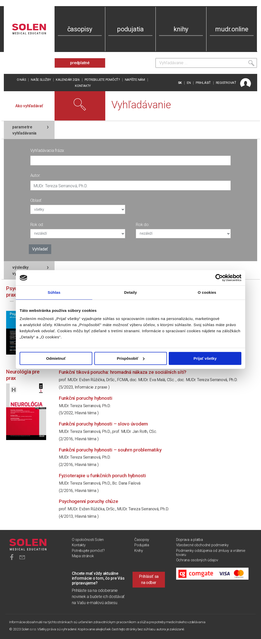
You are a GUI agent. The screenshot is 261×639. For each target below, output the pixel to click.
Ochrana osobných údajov (197, 560)
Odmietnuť (56, 358)
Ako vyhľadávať (29, 105)
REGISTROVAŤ (226, 83)
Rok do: (142, 224)
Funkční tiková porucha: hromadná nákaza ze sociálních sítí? (122, 372)
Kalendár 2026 (68, 80)
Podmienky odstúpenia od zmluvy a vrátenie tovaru (210, 553)
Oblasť (36, 200)
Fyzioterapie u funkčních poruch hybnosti (102, 475)
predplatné (79, 62)
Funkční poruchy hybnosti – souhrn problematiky (110, 450)
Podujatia (141, 545)
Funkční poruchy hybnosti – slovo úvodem (103, 424)
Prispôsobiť (131, 358)
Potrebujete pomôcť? (102, 80)
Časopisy (141, 540)
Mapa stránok (83, 556)
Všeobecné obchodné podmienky (202, 545)
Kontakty (83, 86)
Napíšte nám (135, 80)
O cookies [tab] (207, 292)
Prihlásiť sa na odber (149, 579)
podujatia (130, 29)
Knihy (138, 551)
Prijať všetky (205, 358)
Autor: (35, 175)
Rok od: (37, 224)
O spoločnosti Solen (88, 540)
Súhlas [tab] (54, 292)
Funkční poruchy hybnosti (85, 398)
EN (189, 83)
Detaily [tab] (130, 292)
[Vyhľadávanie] (206, 63)
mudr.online (231, 29)
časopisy (79, 29)
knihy (181, 29)
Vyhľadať (40, 249)
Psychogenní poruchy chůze (88, 501)
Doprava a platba (189, 540)
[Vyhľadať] (251, 64)
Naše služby (41, 80)
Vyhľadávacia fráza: (47, 150)
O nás (21, 80)
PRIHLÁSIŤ (203, 83)
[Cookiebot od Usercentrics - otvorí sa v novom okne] (219, 278)
